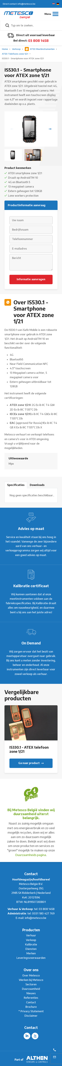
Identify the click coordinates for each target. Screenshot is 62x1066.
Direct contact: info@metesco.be (19, 3)
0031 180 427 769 (43, 913)
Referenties (31, 997)
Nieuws (31, 993)
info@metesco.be (35, 918)
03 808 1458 (38, 40)
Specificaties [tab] (15, 485)
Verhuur (31, 935)
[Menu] (51, 14)
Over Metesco (31, 975)
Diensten (31, 949)
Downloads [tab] (37, 485)
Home (5, 49)
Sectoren (31, 984)
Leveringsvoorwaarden (31, 957)
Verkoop (16, 49)
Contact (31, 1002)
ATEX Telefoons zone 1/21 (15, 53)
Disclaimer (31, 1015)
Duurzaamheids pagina (30, 855)
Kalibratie (31, 944)
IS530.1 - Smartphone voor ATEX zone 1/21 (23, 58)
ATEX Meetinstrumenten (40, 49)
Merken (31, 953)
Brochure (31, 1006)
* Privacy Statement (31, 1011)
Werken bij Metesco (31, 980)
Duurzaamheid (31, 988)
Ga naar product (31, 763)
